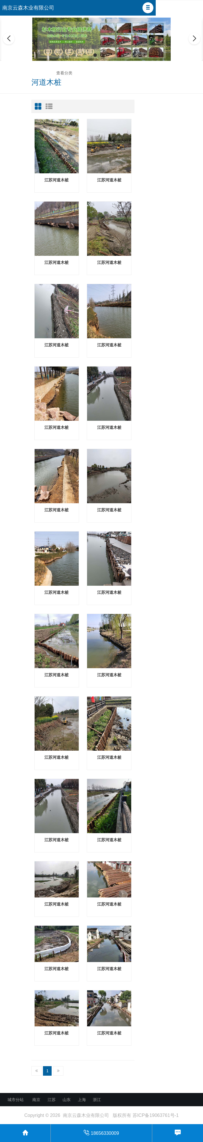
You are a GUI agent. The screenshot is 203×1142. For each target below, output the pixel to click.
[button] (147, 7)
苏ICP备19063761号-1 (156, 1115)
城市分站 (15, 1099)
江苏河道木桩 (56, 180)
